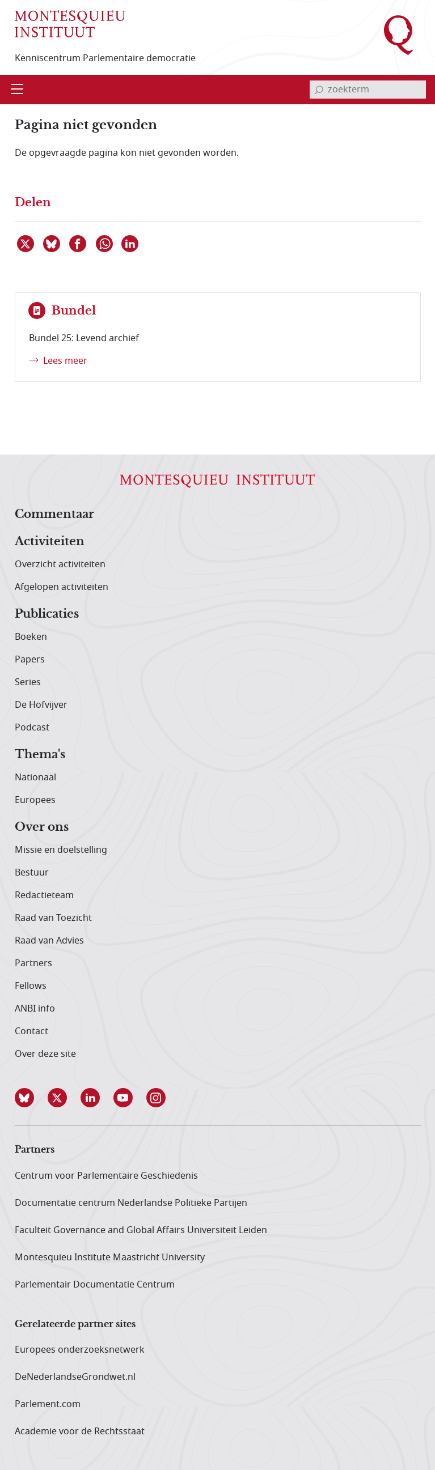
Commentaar (54, 514)
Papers (30, 659)
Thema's (40, 755)
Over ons (42, 827)
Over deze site (45, 1054)
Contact (31, 1031)
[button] (31, 1097)
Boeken (31, 637)
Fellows (31, 986)
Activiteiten (50, 542)
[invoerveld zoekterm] (368, 89)
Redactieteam (44, 895)
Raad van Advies (49, 941)
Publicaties (47, 614)
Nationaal (35, 777)
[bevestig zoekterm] (319, 89)
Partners (33, 963)
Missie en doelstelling (61, 850)
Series (28, 682)
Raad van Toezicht (53, 918)
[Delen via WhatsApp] (104, 243)
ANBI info (35, 1009)
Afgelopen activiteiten (61, 587)
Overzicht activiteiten (60, 564)
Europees (35, 800)
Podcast (32, 727)
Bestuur (32, 873)
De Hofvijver (41, 705)
